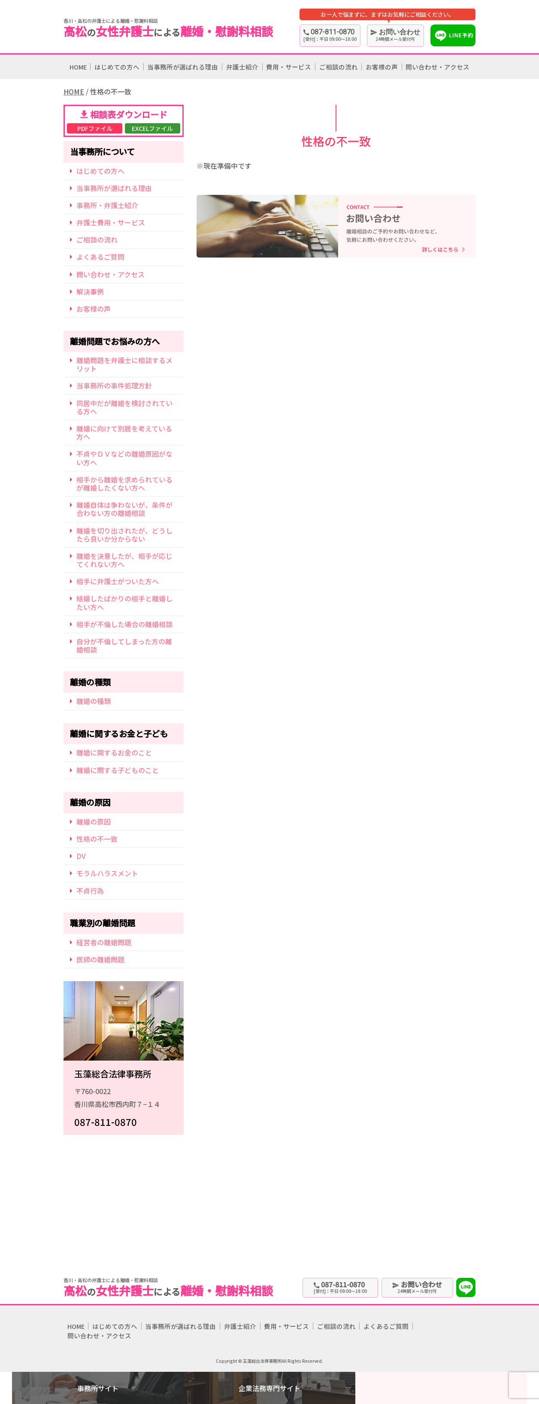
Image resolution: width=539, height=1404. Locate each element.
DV (81, 856)
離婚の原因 (93, 821)
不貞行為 (90, 890)
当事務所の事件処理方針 (114, 385)
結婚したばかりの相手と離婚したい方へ (124, 602)
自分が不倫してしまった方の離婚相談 (124, 645)
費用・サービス (288, 66)
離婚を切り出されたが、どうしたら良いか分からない (124, 534)
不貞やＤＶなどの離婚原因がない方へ (124, 458)
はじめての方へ (116, 66)
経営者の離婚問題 (103, 942)
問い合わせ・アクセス (437, 66)
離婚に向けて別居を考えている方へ (124, 432)
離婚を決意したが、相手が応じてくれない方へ (124, 560)
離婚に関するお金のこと (114, 752)
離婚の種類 (93, 701)
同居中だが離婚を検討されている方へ (124, 407)
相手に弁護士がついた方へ (117, 581)
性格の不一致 (97, 839)
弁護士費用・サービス (110, 222)
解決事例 (90, 291)
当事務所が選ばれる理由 (182, 66)
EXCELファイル (152, 128)
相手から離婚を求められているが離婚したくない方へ (124, 483)
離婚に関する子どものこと (117, 770)
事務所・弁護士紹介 (107, 205)
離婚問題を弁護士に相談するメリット (124, 364)
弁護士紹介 (242, 66)
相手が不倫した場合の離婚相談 (124, 624)
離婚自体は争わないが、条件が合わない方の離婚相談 (124, 509)
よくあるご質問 (100, 257)
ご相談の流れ (338, 66)
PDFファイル (94, 128)
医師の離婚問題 (100, 959)
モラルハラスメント (107, 873)
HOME (78, 66)
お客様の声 (382, 66)
